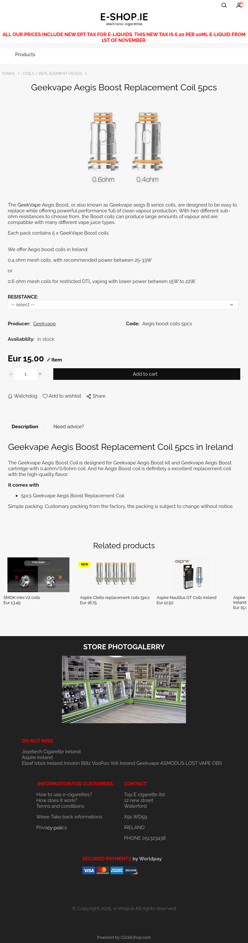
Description (25, 427)
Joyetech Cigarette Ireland (51, 752)
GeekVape (29, 205)
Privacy (51, 827)
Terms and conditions (60, 806)
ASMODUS (172, 763)
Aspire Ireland (37, 757)
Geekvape (147, 763)
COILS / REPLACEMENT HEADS (52, 73)
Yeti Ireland (122, 763)
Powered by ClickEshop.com (124, 937)
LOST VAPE (198, 763)
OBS (217, 763)
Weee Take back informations (69, 817)
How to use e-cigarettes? (64, 794)
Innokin (72, 763)
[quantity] (25, 374)
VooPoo (100, 763)
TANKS (8, 73)
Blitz (86, 763)
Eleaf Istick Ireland (43, 763)
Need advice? (68, 427)
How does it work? (56, 800)
